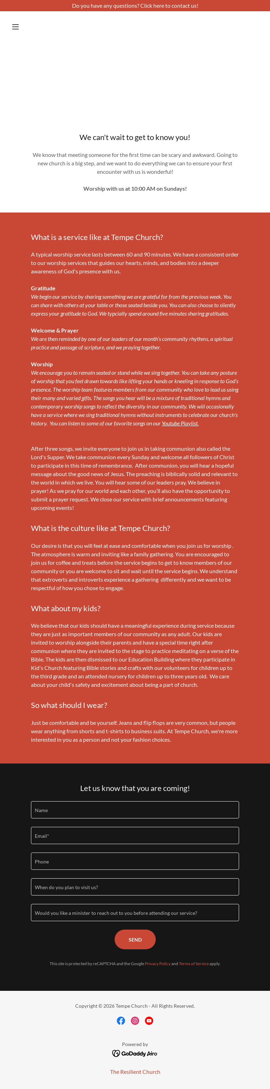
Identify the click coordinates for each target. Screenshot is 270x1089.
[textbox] (135, 809)
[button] (27, 27)
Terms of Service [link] (194, 963)
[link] (121, 1021)
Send (135, 940)
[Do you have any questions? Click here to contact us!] (135, 5)
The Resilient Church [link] (135, 1071)
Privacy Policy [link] (158, 963)
